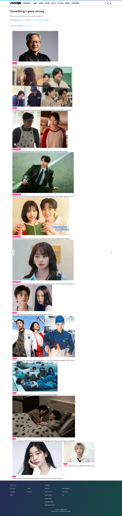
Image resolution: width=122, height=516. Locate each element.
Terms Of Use (48, 492)
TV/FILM (60, 3)
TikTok (29, 488)
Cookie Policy (48, 498)
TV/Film (14, 63)
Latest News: (27, 26)
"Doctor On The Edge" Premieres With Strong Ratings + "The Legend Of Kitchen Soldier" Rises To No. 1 (43, 360)
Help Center (65, 492)
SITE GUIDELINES (37, 20)
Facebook (12, 488)
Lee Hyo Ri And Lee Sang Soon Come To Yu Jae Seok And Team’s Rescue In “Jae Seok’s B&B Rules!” (42, 110)
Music (67, 3)
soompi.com (22, 20)
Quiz (35, 3)
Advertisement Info (50, 505)
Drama (14, 312)
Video (40, 3)
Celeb (47, 3)
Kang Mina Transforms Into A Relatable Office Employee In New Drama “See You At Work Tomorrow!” (43, 284)
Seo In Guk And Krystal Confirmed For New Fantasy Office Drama (32, 314)
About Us (47, 488)
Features (75, 3)
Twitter (12, 495)
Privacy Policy (48, 495)
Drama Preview (16, 149)
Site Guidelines (66, 488)
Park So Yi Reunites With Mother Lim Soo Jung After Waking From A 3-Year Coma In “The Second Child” (43, 441)
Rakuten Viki (64, 511)
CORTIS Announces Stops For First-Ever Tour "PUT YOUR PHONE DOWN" (35, 395)
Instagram (12, 492)
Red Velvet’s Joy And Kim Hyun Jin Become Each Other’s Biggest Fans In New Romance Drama (40, 238)
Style (53, 3)
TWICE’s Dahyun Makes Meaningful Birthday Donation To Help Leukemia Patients (37, 478)
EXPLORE (26, 3)
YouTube (29, 492)
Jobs (63, 495)
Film (14, 438)
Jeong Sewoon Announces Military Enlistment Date (79, 466)
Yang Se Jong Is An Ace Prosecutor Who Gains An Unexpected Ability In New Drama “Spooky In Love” (43, 196)
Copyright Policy (49, 501)
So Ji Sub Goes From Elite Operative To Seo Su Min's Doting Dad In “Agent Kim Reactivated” (40, 151)
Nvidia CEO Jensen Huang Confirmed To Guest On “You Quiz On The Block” (35, 66)
